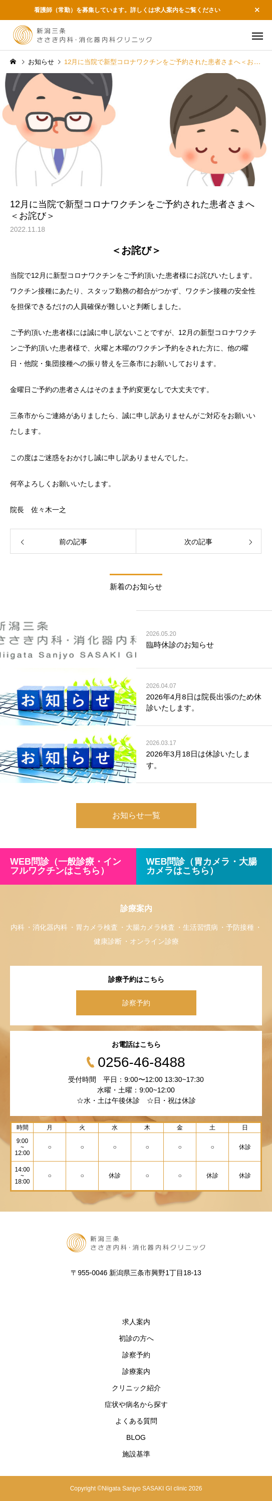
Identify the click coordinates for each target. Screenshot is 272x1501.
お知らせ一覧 (136, 815)
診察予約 (136, 1003)
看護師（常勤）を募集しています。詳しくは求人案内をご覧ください (127, 10)
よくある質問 (136, 1421)
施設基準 (136, 1454)
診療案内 (136, 1371)
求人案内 (136, 1322)
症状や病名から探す (136, 1404)
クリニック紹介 (136, 1388)
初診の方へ (136, 1338)
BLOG (136, 1437)
